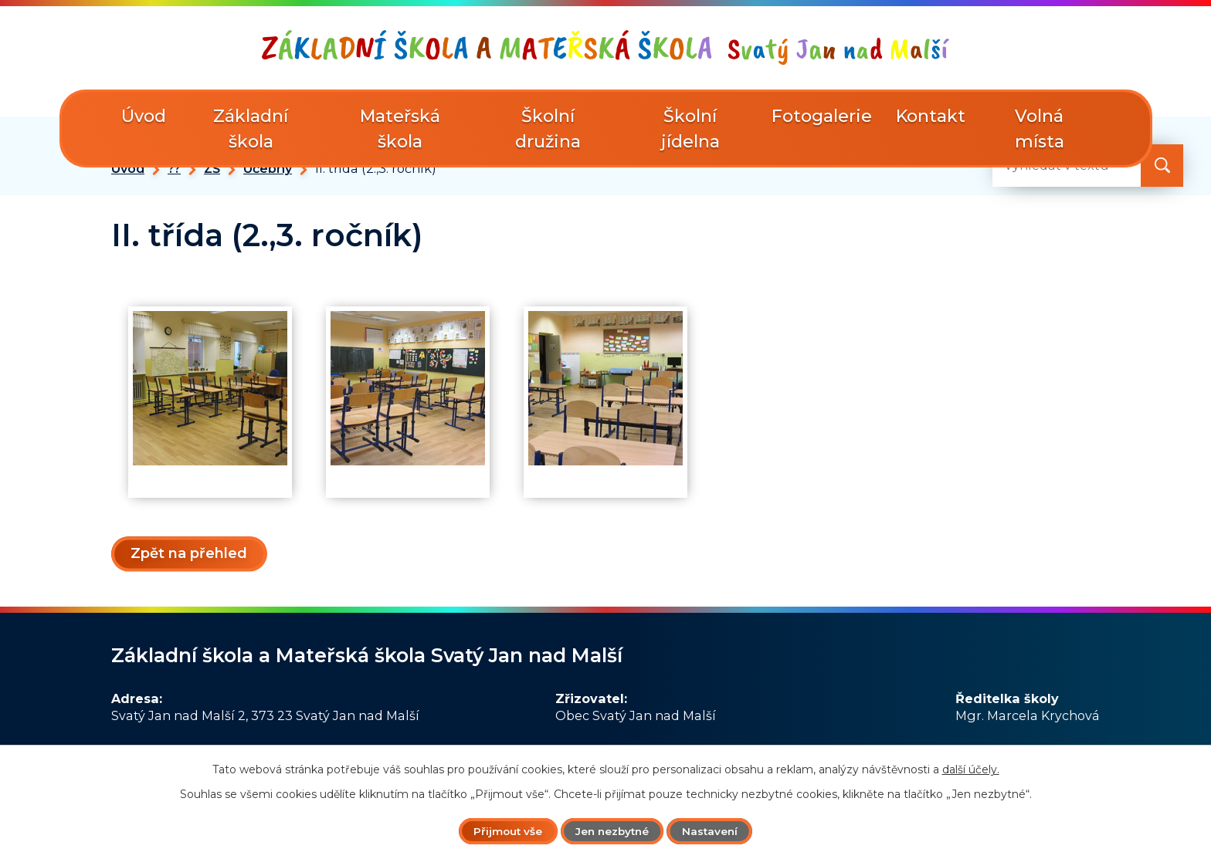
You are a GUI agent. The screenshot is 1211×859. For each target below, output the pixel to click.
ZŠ (212, 168)
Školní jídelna (690, 129)
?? (174, 168)
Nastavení (715, 830)
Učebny (267, 168)
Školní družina (548, 129)
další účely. (970, 769)
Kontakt (930, 116)
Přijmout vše (503, 830)
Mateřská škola (400, 129)
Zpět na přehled (190, 553)
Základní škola (250, 129)
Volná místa (1039, 129)
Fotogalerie (822, 116)
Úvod (127, 168)
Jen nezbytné (612, 830)
